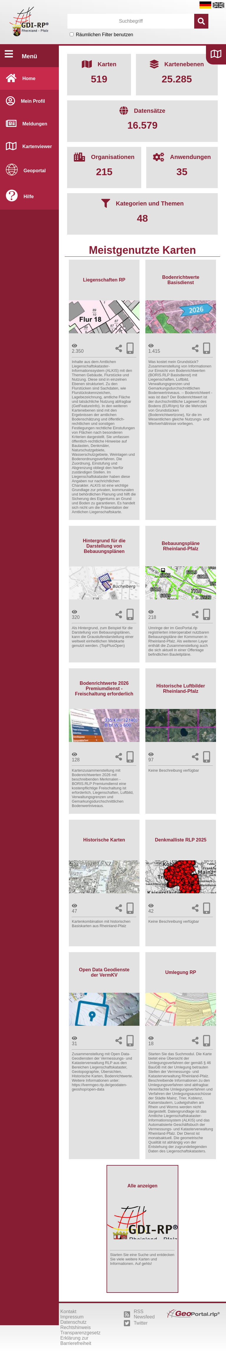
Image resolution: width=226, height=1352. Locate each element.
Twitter (135, 1323)
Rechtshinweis (75, 1327)
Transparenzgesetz (80, 1332)
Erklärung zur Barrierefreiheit (75, 1341)
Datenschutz (73, 1322)
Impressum (72, 1316)
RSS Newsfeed (139, 1314)
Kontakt (68, 1311)
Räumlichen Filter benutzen (104, 34)
